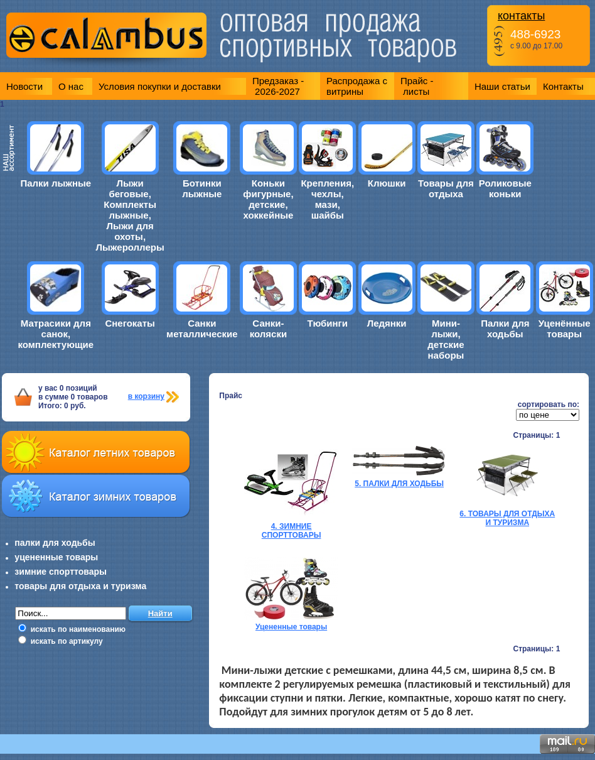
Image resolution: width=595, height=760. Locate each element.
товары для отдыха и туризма (80, 586)
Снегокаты (129, 323)
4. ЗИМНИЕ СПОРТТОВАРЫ (291, 531)
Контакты (563, 86)
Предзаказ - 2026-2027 (278, 86)
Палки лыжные (55, 183)
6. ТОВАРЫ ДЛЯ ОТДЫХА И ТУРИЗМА (507, 518)
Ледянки (387, 323)
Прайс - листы (417, 86)
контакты (521, 15)
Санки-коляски (268, 328)
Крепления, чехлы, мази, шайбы (327, 199)
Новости (24, 86)
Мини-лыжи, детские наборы (445, 339)
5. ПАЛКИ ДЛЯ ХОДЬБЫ (399, 483)
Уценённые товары (565, 328)
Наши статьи (502, 86)
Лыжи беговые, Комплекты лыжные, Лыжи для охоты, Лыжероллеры (130, 215)
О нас (70, 86)
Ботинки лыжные (202, 188)
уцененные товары (56, 557)
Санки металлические (201, 328)
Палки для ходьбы (505, 328)
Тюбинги (327, 323)
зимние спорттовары (60, 572)
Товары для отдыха (446, 188)
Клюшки (387, 183)
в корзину (146, 396)
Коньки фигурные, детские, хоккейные (268, 199)
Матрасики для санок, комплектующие (56, 334)
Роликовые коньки (505, 188)
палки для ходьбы (54, 543)
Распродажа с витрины (356, 86)
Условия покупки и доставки (160, 86)
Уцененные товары (291, 626)
